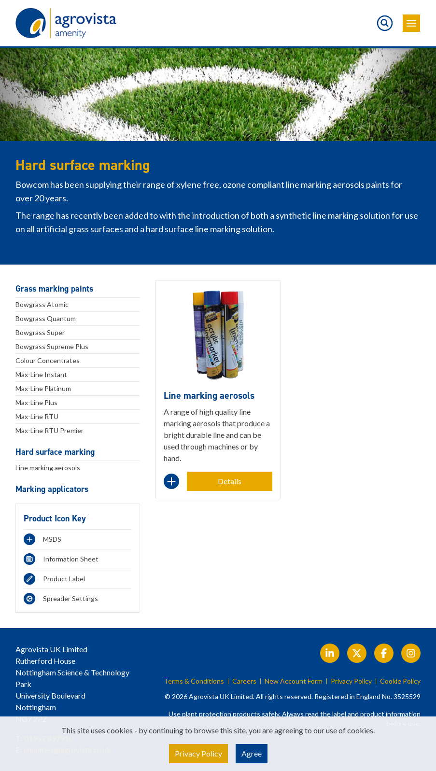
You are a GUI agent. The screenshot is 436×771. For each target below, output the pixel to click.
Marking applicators (51, 489)
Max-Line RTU (36, 416)
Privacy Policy (351, 681)
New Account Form (294, 681)
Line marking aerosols (47, 467)
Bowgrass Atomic (42, 304)
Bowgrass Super (40, 332)
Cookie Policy (400, 681)
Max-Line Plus (36, 402)
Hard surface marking (55, 452)
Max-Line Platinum (43, 388)
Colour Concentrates (47, 360)
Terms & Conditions (194, 681)
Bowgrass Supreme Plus (51, 346)
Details (229, 481)
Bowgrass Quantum (45, 318)
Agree (251, 753)
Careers (244, 681)
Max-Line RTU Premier (49, 430)
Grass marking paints (54, 288)
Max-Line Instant (41, 374)
